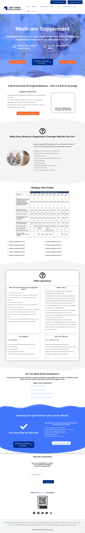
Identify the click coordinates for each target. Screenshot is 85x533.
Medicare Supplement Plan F (17, 255)
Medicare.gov (12, 525)
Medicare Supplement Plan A (17, 241)
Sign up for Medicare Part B (38, 386)
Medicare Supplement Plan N (53, 255)
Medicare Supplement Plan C (17, 248)
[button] (58, 2)
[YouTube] (46, 513)
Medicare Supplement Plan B (17, 245)
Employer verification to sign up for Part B (42, 393)
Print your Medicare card (38, 390)
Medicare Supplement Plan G (53, 241)
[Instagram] (38, 513)
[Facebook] (34, 513)
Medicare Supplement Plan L (53, 248)
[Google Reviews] (51, 513)
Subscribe (48, 481)
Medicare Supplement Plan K (53, 245)
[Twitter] (42, 513)
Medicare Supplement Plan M (54, 252)
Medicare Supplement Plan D (17, 252)
